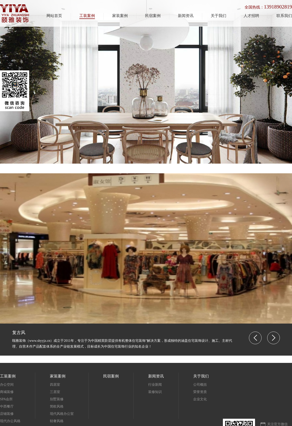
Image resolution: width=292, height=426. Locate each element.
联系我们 (284, 16)
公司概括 (200, 384)
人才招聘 (251, 16)
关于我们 (218, 16)
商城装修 (7, 392)
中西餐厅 (7, 406)
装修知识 (155, 392)
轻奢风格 (57, 421)
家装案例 (120, 16)
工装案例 (87, 16)
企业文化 (200, 399)
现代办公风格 (10, 421)
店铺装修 (7, 414)
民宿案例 (153, 16)
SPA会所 (6, 399)
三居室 (55, 392)
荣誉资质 (200, 392)
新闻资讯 (185, 16)
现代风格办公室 (62, 414)
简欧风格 (57, 406)
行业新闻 (155, 384)
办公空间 (7, 384)
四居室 (55, 384)
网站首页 (54, 16)
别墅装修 (57, 399)
